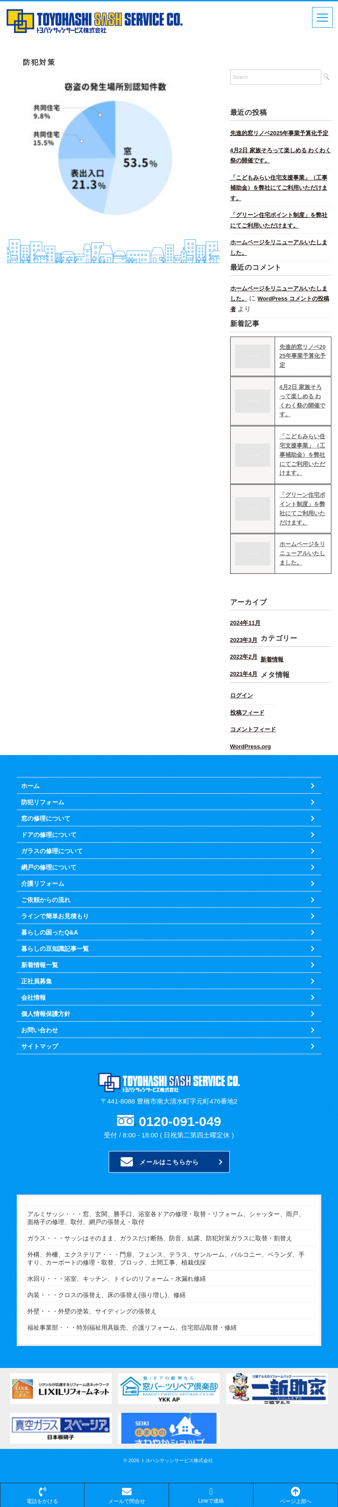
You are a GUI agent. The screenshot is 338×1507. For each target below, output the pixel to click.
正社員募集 (36, 981)
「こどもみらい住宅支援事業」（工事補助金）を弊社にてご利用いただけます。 (278, 188)
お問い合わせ (39, 1030)
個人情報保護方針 (45, 1013)
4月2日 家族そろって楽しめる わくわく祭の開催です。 (280, 155)
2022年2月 (243, 656)
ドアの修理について (49, 834)
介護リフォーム (42, 883)
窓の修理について (45, 818)
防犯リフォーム (42, 802)
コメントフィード (253, 729)
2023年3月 (243, 640)
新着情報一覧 (39, 964)
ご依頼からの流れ (45, 899)
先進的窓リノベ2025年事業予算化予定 (279, 133)
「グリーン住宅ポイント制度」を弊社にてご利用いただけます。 (278, 220)
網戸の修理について (49, 867)
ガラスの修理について (52, 850)
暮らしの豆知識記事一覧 (55, 948)
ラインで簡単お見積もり (55, 916)
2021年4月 (243, 674)
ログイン (241, 695)
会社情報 (33, 997)
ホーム (30, 785)
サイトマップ (39, 1046)
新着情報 (272, 659)
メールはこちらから (160, 1162)
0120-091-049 (180, 1121)
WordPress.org (250, 746)
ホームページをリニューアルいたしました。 (278, 247)
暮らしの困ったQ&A (49, 932)
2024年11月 (245, 623)
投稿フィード (247, 712)
